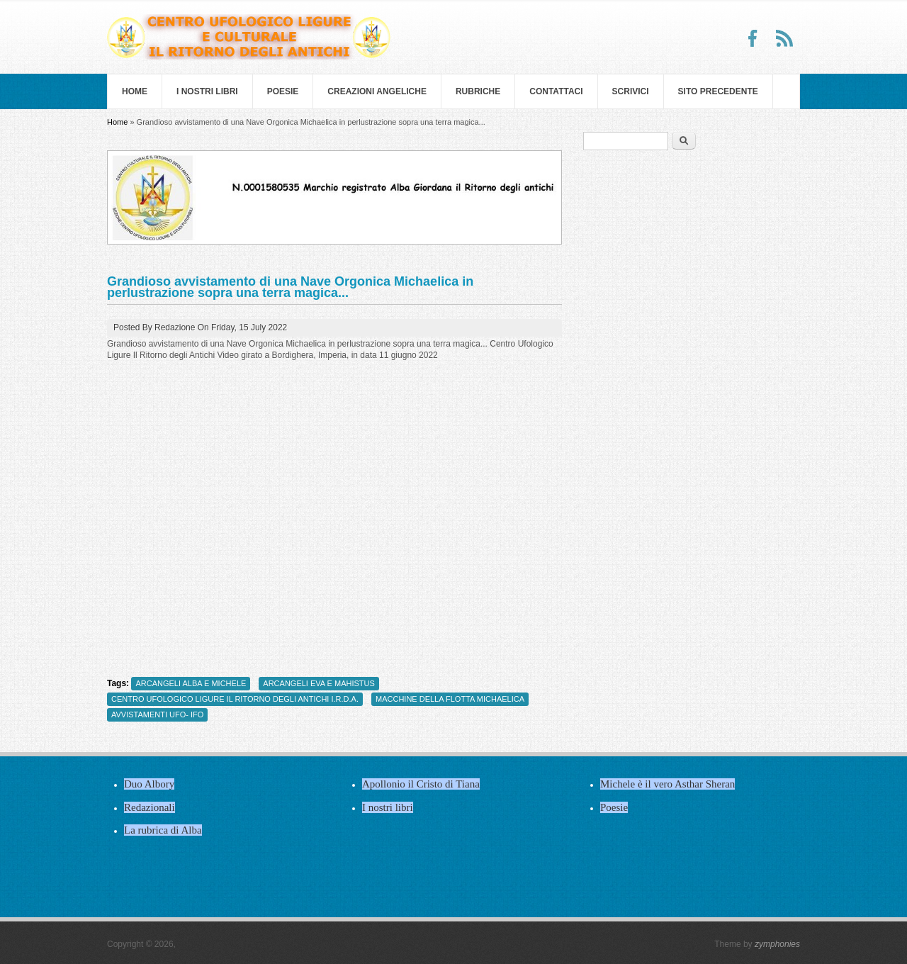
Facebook (753, 38)
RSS (784, 38)
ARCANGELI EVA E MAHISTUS (319, 683)
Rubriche (478, 91)
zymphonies (777, 944)
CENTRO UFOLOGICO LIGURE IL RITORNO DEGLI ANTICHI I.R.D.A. (235, 699)
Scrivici (630, 91)
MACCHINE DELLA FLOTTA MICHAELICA (450, 699)
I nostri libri (207, 91)
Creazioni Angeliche (377, 91)
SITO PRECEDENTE (718, 91)
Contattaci (555, 91)
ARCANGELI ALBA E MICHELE (190, 683)
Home (134, 91)
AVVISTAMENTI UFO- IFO (157, 714)
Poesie (283, 91)
